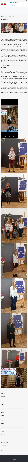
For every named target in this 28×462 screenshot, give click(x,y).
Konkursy (14, 20)
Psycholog (2, 420)
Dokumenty (2, 407)
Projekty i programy (4, 409)
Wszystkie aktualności (4, 442)
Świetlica (2, 415)
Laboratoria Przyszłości (4, 445)
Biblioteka (2, 412)
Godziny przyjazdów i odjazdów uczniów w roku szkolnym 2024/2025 (12, 398)
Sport (2, 428)
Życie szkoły (5, 16)
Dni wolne (2, 450)
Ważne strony (3, 439)
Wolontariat (3, 423)
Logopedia (2, 431)
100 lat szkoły (3, 396)
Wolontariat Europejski (4, 426)
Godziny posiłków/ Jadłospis (5, 401)
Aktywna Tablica (3, 447)
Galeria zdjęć (3, 434)
